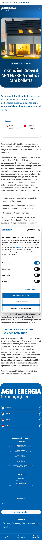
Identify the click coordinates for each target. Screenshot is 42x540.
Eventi (5, 527)
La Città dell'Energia (21, 483)
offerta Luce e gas (21, 371)
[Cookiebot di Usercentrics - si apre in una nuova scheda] (26, 230)
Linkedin (6, 420)
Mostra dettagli (30, 289)
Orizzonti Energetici (16, 63)
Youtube (6, 426)
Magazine (25, 2)
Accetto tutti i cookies (21, 295)
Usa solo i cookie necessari (21, 308)
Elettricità (7, 523)
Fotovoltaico (36, 523)
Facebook (6, 407)
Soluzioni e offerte (21, 481)
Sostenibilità (16, 523)
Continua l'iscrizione (21, 512)
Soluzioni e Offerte (7, 2)
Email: (2, 503)
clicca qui (17, 247)
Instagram (6, 414)
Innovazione (26, 523)
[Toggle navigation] (39, 8)
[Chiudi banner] (39, 230)
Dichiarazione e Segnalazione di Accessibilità (21, 486)
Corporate (17, 2)
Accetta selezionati (21, 302)
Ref (22, 144)
